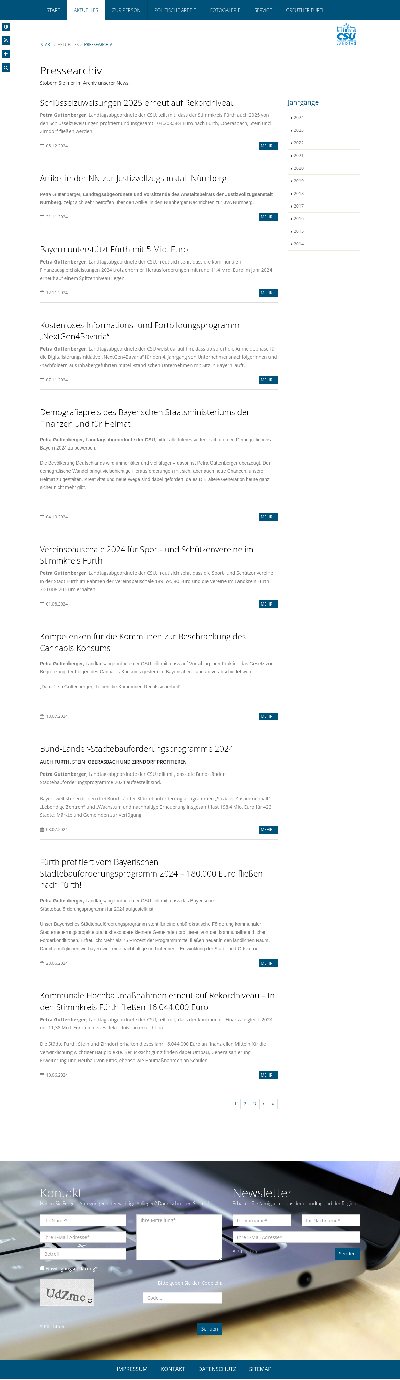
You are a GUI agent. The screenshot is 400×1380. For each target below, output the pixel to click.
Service (263, 10)
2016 (299, 219)
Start (53, 10)
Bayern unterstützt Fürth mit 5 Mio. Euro (114, 249)
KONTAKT (172, 1370)
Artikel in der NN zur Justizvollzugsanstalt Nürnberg (133, 178)
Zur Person (126, 10)
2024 (299, 117)
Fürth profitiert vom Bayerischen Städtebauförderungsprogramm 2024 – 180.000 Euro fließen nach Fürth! (151, 874)
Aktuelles (86, 10)
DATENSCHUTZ (217, 1370)
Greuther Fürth (305, 10)
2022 (299, 143)
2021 (299, 155)
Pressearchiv (98, 44)
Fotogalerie (225, 10)
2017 (299, 206)
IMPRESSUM (132, 1370)
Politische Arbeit (175, 10)
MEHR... (268, 146)
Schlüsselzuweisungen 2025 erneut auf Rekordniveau (137, 102)
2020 (299, 168)
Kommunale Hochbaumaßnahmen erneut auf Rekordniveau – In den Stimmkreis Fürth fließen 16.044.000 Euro (157, 1002)
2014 (299, 244)
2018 (299, 193)
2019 (299, 181)
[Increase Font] (6, 54)
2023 (299, 130)
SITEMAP (260, 1370)
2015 (299, 231)
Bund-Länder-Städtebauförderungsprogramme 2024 (136, 749)
